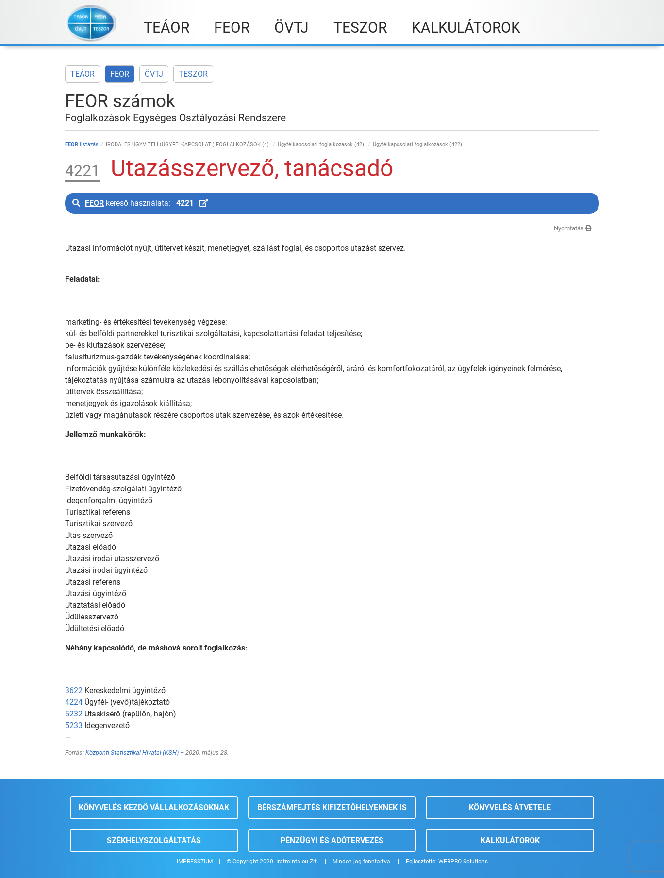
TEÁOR (82, 74)
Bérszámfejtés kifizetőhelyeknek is (332, 807)
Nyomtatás (573, 228)
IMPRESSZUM (195, 861)
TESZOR (193, 74)
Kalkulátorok (510, 840)
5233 (74, 725)
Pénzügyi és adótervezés (332, 840)
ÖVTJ (154, 74)
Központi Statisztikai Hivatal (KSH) (132, 752)
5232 (74, 713)
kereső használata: (140, 203)
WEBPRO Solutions (463, 861)
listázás (82, 144)
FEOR (119, 74)
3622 (74, 690)
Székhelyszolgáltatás (154, 840)
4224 (74, 702)
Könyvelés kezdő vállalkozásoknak (154, 807)
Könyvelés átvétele (510, 807)
